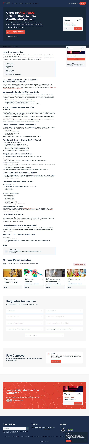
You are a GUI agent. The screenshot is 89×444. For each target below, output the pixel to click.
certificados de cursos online (29, 208)
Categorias (21, 3)
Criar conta (82, 3)
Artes (68, 47)
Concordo (69, 440)
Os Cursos (18, 436)
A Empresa (13, 436)
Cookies (68, 433)
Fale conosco (35, 3)
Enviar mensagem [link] (56, 361)
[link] (6, 3)
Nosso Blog (61, 436)
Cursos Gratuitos (28, 3)
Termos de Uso (14, 239)
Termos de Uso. (69, 438)
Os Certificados (24, 436)
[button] (27, 428)
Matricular (76, 59)
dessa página (47, 429)
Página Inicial (7, 436)
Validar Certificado (48, 436)
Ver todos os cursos (79, 264)
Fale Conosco (55, 436)
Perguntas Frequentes (39, 436)
